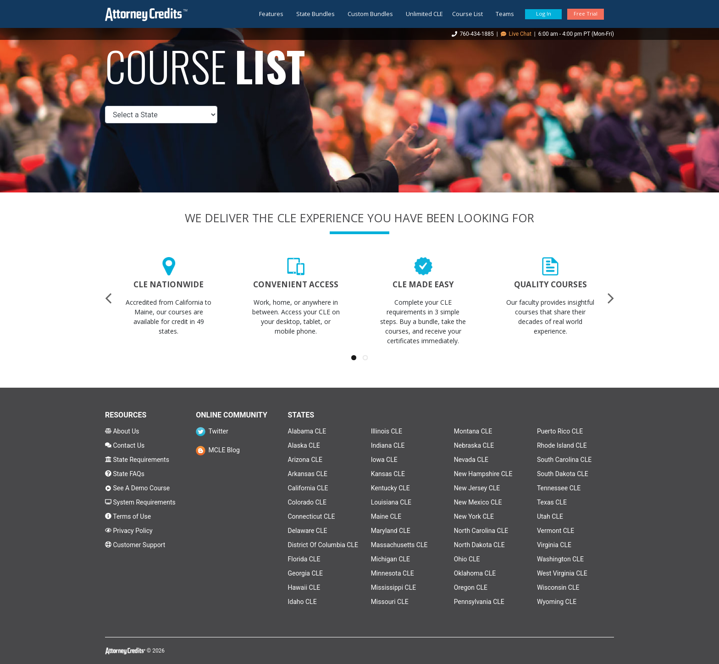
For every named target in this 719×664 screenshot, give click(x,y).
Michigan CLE (390, 559)
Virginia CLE (554, 545)
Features (271, 14)
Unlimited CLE (424, 14)
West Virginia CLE (562, 573)
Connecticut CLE (311, 516)
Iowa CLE (384, 459)
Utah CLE (550, 516)
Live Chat (516, 34)
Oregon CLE (470, 587)
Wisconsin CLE (558, 587)
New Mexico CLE (478, 502)
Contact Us (124, 445)
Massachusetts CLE (399, 545)
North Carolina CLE (481, 530)
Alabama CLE (307, 431)
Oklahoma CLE (475, 573)
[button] (354, 357)
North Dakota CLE (479, 545)
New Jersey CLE (477, 488)
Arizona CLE (305, 459)
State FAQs (124, 473)
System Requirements (140, 502)
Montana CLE (473, 431)
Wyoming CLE (556, 601)
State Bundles (315, 14)
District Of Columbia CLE (323, 545)
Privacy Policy (129, 530)
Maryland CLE (390, 530)
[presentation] (108, 298)
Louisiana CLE (391, 502)
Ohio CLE (467, 559)
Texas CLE (552, 502)
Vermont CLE (555, 530)
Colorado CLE (307, 502)
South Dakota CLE (562, 473)
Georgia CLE (305, 573)
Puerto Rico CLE (560, 431)
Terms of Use (128, 516)
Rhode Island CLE (562, 445)
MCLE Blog (218, 450)
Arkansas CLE (307, 473)
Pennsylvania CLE (479, 601)
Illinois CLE (386, 431)
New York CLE (474, 516)
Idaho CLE (302, 601)
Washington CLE (560, 559)
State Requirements (137, 459)
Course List (467, 14)
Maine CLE (386, 516)
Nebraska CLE (474, 445)
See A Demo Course (137, 488)
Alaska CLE (304, 445)
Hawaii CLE (304, 587)
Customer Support (135, 545)
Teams (505, 14)
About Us (122, 431)
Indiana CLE (388, 445)
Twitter (212, 431)
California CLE (308, 488)
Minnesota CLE (392, 573)
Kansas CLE (388, 473)
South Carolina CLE (564, 459)
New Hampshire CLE (483, 473)
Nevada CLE (471, 459)
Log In (543, 13)
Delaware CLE (307, 530)
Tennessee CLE (559, 488)
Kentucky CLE (390, 488)
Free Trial (585, 13)
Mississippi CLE (393, 587)
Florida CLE (304, 559)
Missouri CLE (390, 601)
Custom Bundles (370, 14)
